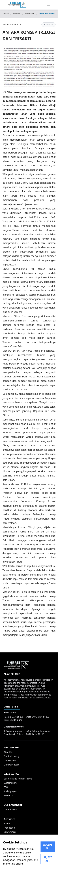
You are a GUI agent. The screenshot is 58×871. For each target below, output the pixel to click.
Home (6, 13)
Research (8, 795)
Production (9, 827)
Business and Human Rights (18, 778)
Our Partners (10, 809)
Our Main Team (11, 764)
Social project (10, 791)
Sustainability (10, 782)
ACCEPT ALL (47, 846)
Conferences (10, 831)
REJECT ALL (47, 859)
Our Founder (10, 760)
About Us (8, 752)
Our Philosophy (11, 756)
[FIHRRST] (17, 4)
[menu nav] (48, 5)
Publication (29, 13)
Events (7, 823)
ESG (6, 787)
